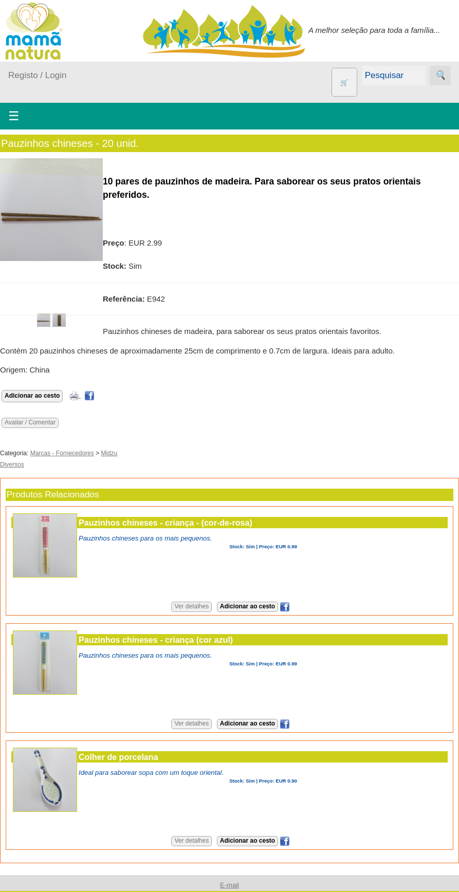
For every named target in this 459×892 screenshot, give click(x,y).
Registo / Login (37, 75)
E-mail (229, 885)
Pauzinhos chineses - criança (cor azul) (156, 639)
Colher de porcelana (118, 756)
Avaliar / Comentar (30, 422)
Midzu (109, 453)
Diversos (12, 464)
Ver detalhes (191, 606)
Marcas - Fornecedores (62, 453)
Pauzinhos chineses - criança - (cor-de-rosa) (165, 522)
